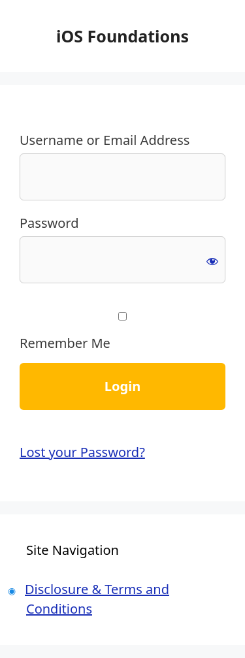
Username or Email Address (104, 140)
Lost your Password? (82, 452)
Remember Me (122, 332)
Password (49, 223)
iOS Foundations (122, 36)
